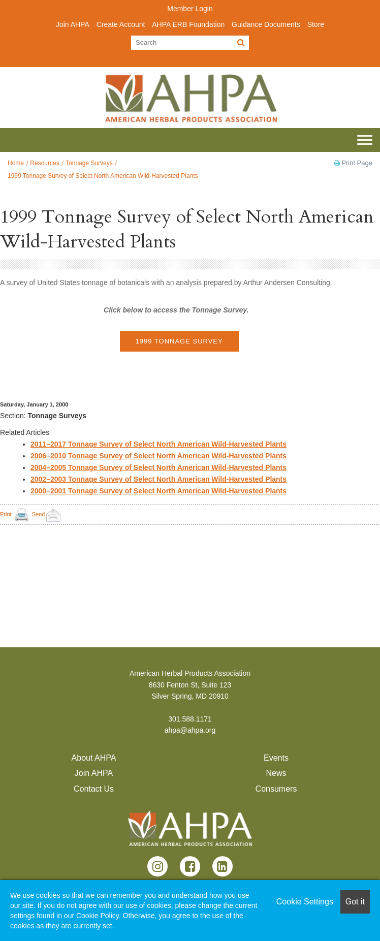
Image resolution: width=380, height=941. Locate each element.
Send (48, 514)
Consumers (276, 789)
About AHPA (94, 758)
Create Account (121, 24)
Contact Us (94, 789)
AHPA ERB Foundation (188, 24)
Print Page (353, 163)
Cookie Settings (304, 901)
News (276, 773)
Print (6, 514)
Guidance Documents (266, 24)
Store (315, 24)
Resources (44, 163)
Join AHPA (72, 24)
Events (276, 758)
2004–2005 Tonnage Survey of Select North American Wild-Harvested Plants (158, 467)
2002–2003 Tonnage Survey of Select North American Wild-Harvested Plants (158, 479)
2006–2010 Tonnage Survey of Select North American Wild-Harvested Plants (158, 456)
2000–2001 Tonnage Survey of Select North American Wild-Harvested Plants (158, 491)
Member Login (190, 9)
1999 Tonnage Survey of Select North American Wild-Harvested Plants (103, 175)
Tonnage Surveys (89, 163)
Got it (355, 901)
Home (16, 163)
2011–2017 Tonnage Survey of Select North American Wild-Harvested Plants (158, 444)
